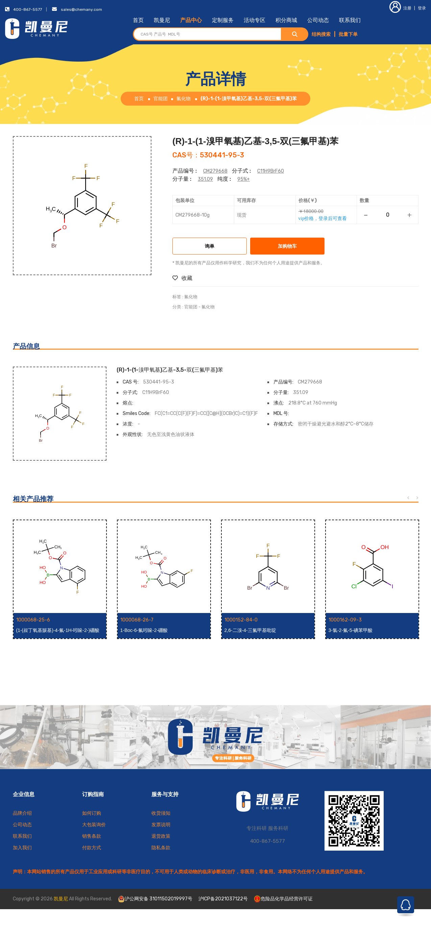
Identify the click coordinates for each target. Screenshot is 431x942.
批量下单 (348, 34)
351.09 (205, 179)
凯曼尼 (162, 20)
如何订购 (91, 813)
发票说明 (160, 825)
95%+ (243, 179)
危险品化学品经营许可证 (283, 899)
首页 (138, 20)
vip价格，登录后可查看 (322, 218)
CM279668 (215, 171)
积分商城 (286, 20)
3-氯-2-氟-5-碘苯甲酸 (351, 630)
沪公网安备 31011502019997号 (155, 899)
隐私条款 (160, 848)
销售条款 (91, 836)
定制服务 (223, 20)
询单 (209, 246)
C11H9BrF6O (270, 171)
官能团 (160, 99)
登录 (422, 8)
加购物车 (287, 246)
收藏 (182, 278)
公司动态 (318, 20)
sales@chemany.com (81, 9)
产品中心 (191, 20)
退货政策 (160, 836)
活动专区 (254, 20)
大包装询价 (94, 825)
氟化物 (183, 99)
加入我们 (22, 848)
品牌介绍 (22, 813)
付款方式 (91, 848)
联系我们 (350, 20)
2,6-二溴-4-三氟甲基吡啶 (250, 630)
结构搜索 (321, 34)
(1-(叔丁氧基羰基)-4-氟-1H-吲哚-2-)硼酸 (58, 630)
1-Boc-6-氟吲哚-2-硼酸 (144, 630)
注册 (400, 8)
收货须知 (160, 813)
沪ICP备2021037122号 (223, 899)
